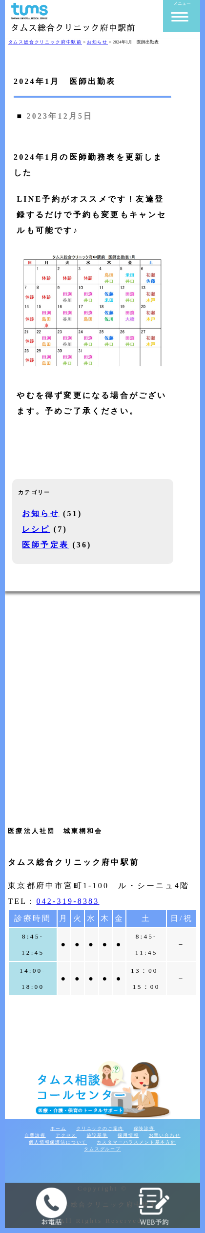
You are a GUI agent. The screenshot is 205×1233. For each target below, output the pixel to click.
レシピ (36, 529)
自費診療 (34, 1135)
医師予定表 (45, 545)
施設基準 (97, 1135)
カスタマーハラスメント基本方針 (136, 1142)
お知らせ (41, 513)
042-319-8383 (67, 901)
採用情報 (128, 1135)
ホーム (58, 1128)
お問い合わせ (165, 1135)
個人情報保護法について (58, 1142)
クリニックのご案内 (99, 1128)
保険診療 (144, 1128)
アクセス (66, 1135)
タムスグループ (102, 1149)
